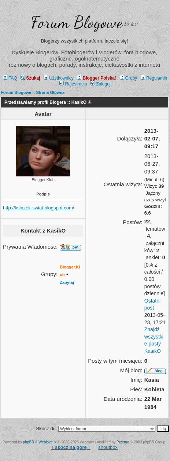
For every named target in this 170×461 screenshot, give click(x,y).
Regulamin (154, 78)
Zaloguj (100, 84)
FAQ (10, 78)
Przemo (123, 442)
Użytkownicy (59, 78)
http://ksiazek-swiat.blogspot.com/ (38, 208)
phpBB (28, 442)
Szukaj (30, 78)
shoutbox (108, 447)
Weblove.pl (47, 442)
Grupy (128, 78)
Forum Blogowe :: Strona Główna (32, 92)
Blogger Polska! (96, 78)
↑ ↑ (70, 447)
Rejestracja (73, 84)
